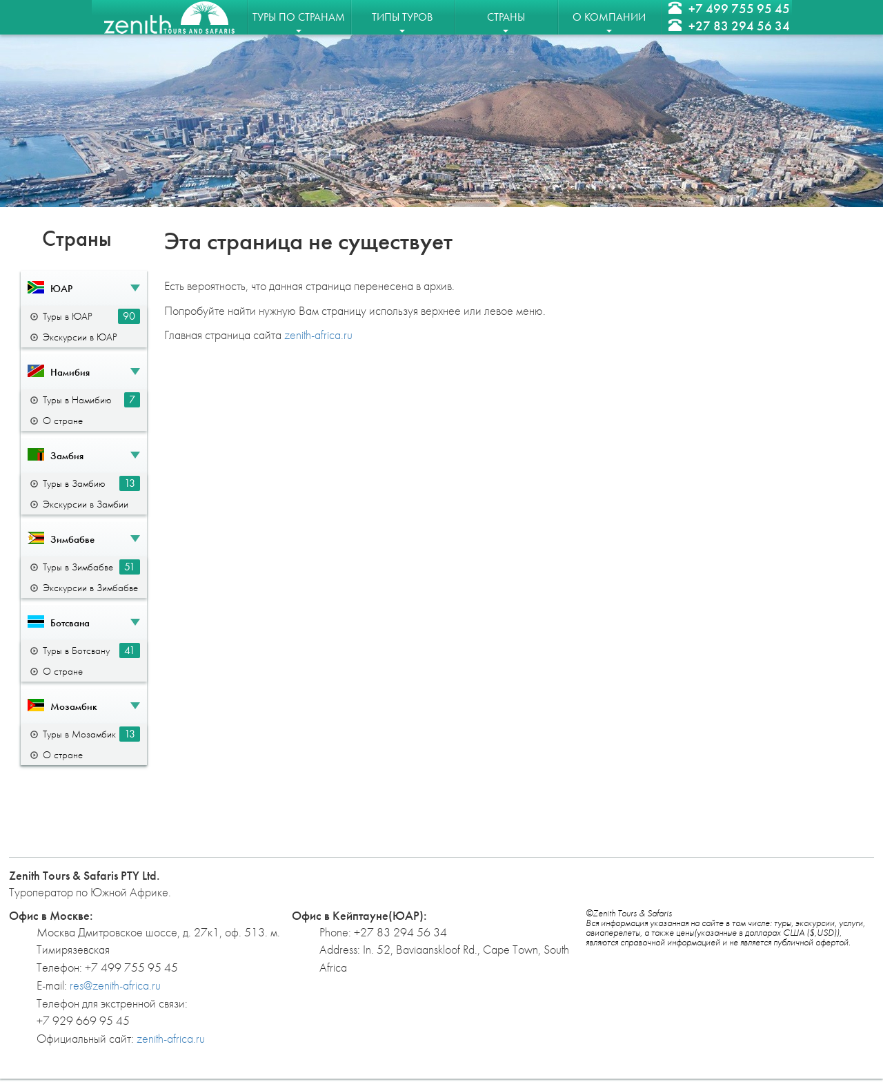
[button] (84, 288)
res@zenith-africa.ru (115, 985)
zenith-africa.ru (318, 335)
